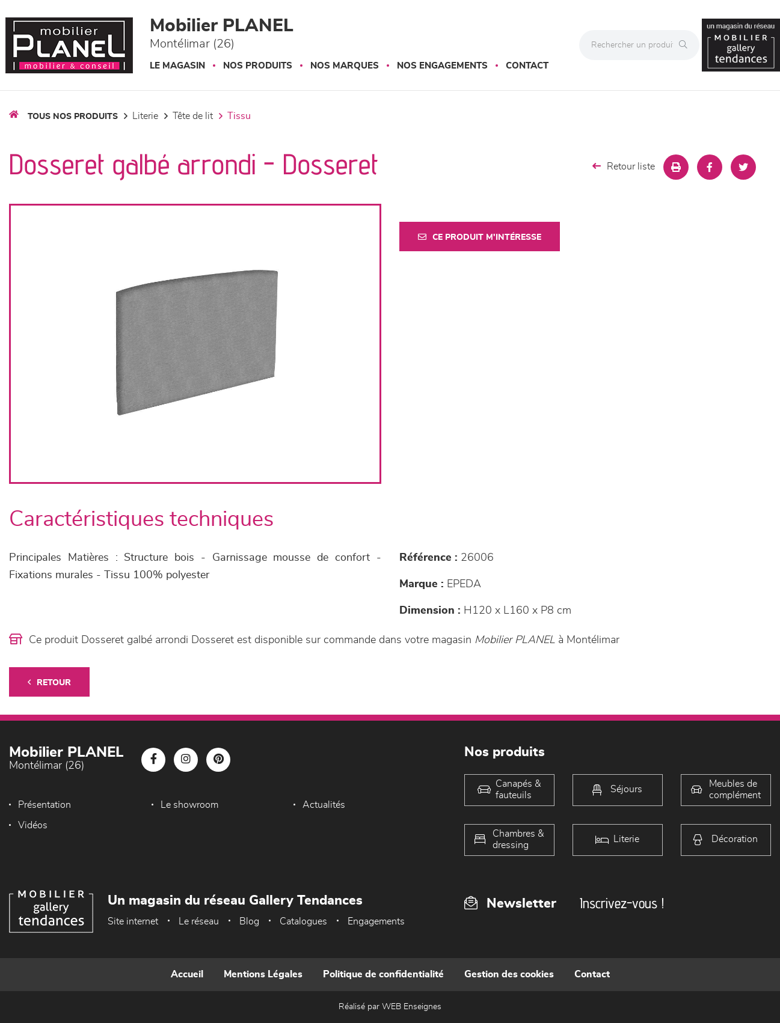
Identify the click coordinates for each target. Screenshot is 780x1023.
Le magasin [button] (177, 65)
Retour (49, 682)
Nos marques (344, 65)
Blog (249, 921)
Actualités (323, 805)
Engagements (376, 921)
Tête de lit (193, 116)
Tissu (239, 116)
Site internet (133, 921)
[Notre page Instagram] (186, 760)
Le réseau (199, 921)
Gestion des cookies (509, 974)
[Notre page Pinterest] (218, 760)
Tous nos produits (73, 116)
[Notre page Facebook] (153, 760)
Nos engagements (442, 65)
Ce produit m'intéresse (479, 237)
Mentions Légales (263, 974)
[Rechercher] (686, 45)
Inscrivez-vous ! (622, 903)
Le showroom (189, 805)
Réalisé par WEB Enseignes (390, 1007)
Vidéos (33, 825)
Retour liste (623, 166)
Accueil (187, 974)
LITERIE (145, 116)
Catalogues (303, 921)
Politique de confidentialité (383, 974)
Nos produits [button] (257, 65)
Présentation (44, 805)
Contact (527, 65)
